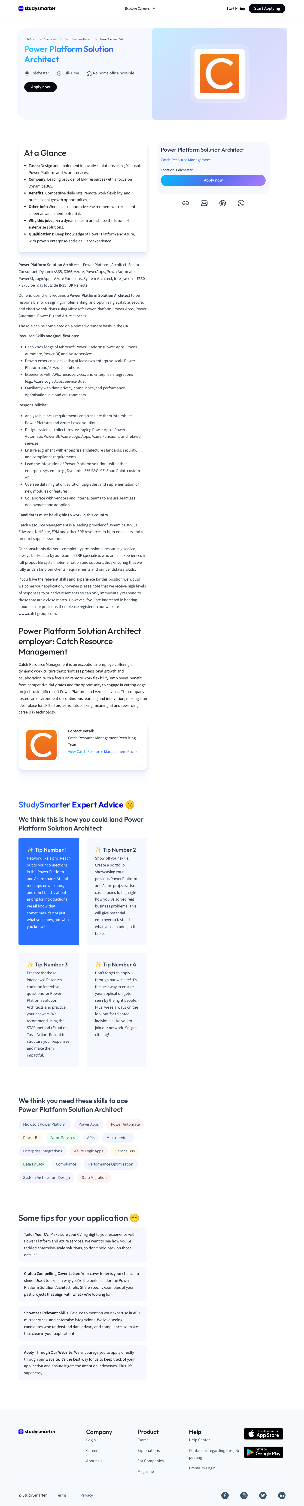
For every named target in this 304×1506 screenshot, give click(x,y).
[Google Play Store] (263, 1452)
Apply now (40, 87)
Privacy (87, 1495)
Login (91, 1440)
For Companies (150, 1461)
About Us (94, 1461)
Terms (61, 1495)
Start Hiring (235, 8)
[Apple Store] (263, 1434)
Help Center (199, 1440)
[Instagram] (244, 1495)
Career (91, 1450)
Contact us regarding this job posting (214, 1454)
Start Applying (267, 8)
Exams (143, 1440)
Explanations (148, 1450)
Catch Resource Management (186, 160)
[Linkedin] (282, 1495)
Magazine (145, 1471)
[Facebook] (225, 1495)
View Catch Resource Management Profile (103, 751)
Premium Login (202, 1468)
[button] (185, 203)
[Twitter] (263, 1495)
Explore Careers (141, 8)
